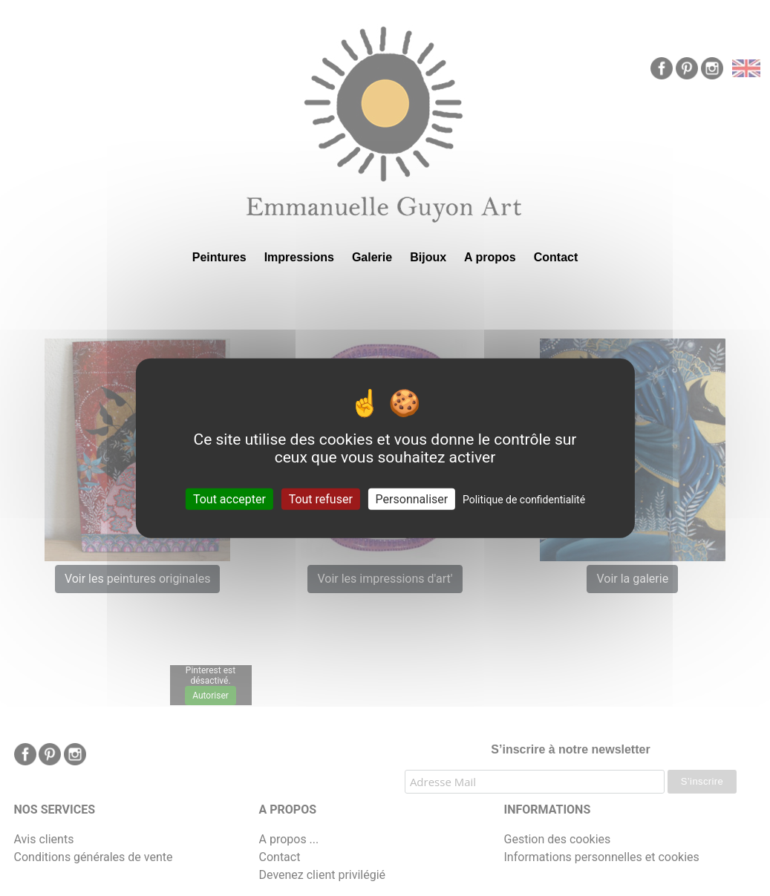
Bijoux (428, 257)
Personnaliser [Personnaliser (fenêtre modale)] (412, 499)
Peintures (219, 257)
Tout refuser (321, 499)
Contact (556, 257)
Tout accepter (229, 499)
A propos (490, 257)
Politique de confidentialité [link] (524, 500)
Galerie (372, 257)
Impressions (299, 257)
